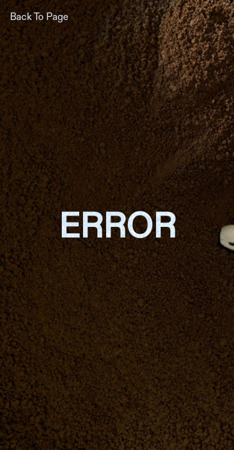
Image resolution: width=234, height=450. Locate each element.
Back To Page (39, 16)
